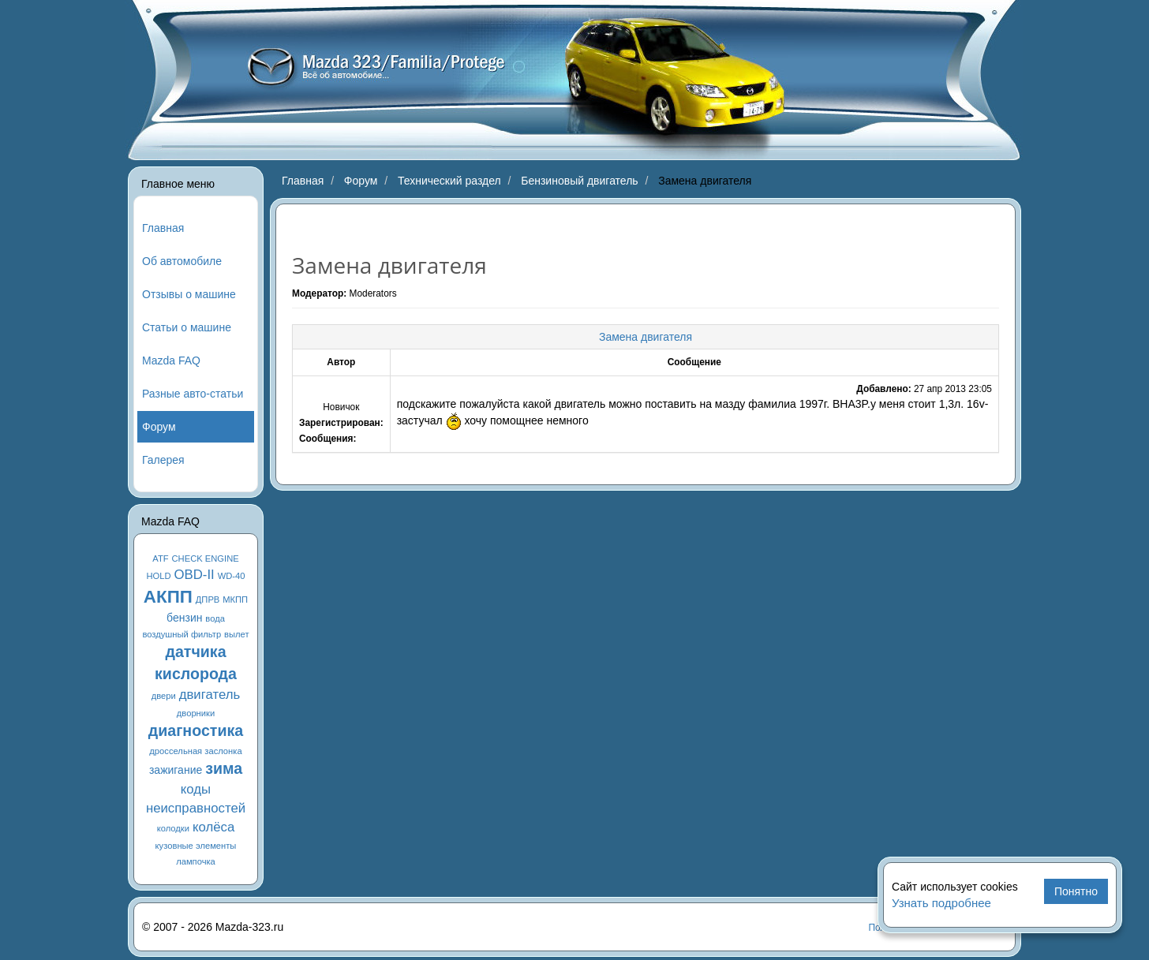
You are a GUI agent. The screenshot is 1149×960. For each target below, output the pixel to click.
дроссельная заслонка (195, 751)
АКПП (168, 597)
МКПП (235, 599)
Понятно (1076, 891)
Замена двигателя (645, 337)
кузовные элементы (196, 845)
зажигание (175, 770)
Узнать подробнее (941, 903)
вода (215, 618)
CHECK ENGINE (205, 558)
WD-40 (231, 576)
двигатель (210, 694)
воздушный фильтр (181, 634)
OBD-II (194, 574)
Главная (163, 228)
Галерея (163, 460)
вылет (236, 634)
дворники (196, 713)
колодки (173, 828)
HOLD (159, 576)
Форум (159, 426)
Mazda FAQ (171, 360)
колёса (213, 827)
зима (223, 768)
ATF (160, 558)
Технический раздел (449, 180)
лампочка (195, 861)
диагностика (195, 730)
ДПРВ (208, 599)
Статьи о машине (186, 327)
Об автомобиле (182, 261)
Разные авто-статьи (192, 393)
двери (164, 695)
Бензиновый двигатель (579, 180)
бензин (184, 617)
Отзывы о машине (189, 294)
